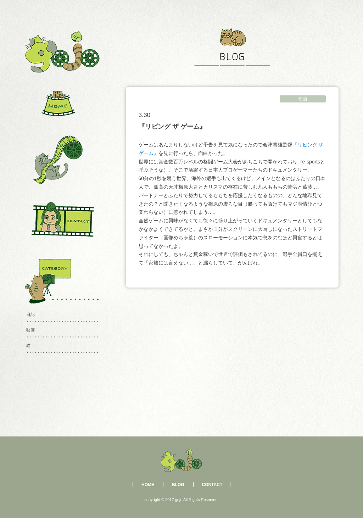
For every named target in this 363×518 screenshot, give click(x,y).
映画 (302, 98)
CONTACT (212, 484)
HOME (147, 484)
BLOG (178, 484)
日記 (30, 314)
